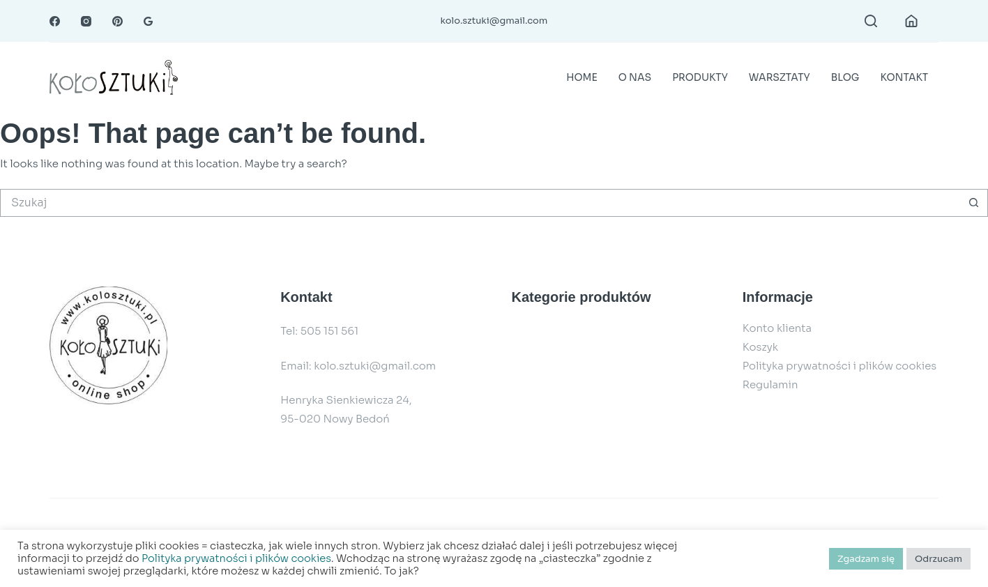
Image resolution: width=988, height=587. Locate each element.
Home (582, 77)
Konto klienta (777, 328)
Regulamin (770, 384)
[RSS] (148, 21)
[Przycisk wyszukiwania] (974, 203)
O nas (634, 77)
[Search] (871, 21)
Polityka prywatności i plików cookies (839, 365)
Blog (845, 77)
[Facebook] (55, 21)
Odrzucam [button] (938, 559)
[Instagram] (86, 21)
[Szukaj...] (480, 203)
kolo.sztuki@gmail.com (494, 20)
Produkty (700, 77)
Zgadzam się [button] (866, 559)
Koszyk (760, 346)
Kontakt (904, 77)
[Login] (911, 21)
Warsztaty (779, 77)
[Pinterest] (117, 21)
